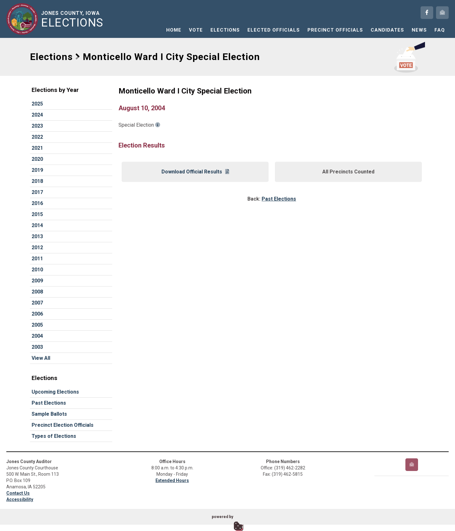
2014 (37, 225)
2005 (37, 325)
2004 (37, 336)
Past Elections (49, 403)
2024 (37, 115)
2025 (37, 104)
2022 (37, 137)
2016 (37, 203)
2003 (37, 347)
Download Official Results (195, 172)
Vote (196, 30)
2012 (37, 247)
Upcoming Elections (55, 392)
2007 (37, 303)
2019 (37, 170)
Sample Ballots (49, 414)
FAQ (439, 30)
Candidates (387, 30)
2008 (37, 292)
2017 (37, 192)
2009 (37, 281)
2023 (37, 126)
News (419, 30)
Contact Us (18, 493)
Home (173, 30)
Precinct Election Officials (63, 425)
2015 (37, 214)
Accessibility (19, 499)
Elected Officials (273, 30)
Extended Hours (172, 480)
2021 (37, 148)
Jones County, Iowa (73, 19)
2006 (37, 314)
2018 (37, 181)
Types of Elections (54, 436)
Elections (225, 30)
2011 (37, 259)
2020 (37, 159)
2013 (37, 236)
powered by (222, 517)
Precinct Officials (335, 30)
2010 (37, 270)
